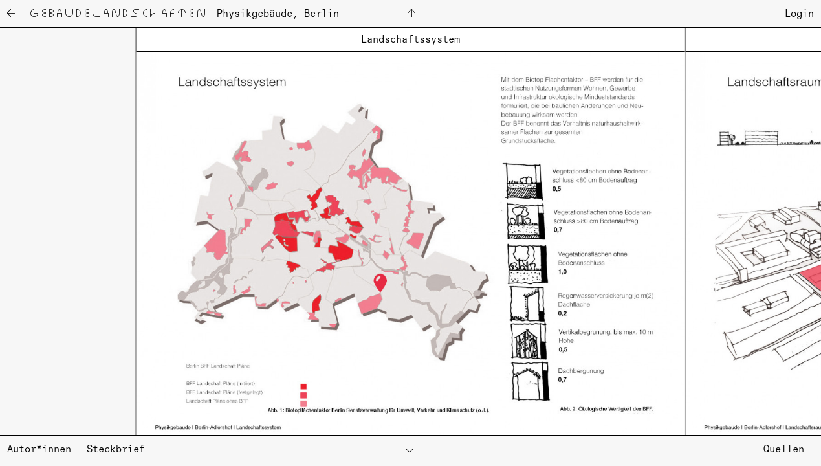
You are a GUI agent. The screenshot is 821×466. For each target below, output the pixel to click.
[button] (61, 231)
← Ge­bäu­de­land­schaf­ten (106, 15)
